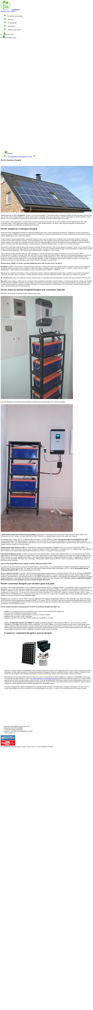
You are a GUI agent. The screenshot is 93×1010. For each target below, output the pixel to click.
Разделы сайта (8, 33)
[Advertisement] (17, 93)
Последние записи (9, 36)
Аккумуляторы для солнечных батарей (45, 678)
